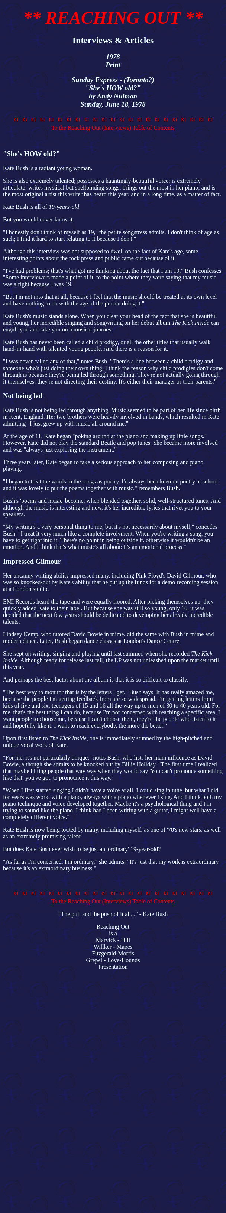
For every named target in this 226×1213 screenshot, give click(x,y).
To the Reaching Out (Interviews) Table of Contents (114, 124)
